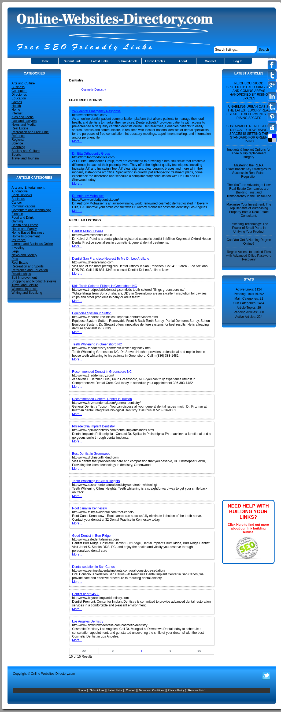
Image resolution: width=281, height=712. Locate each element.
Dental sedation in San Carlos (93, 567)
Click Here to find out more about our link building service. (248, 528)
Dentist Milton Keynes (87, 231)
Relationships (21, 274)
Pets (15, 259)
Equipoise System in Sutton (92, 313)
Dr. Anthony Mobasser (88, 196)
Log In (238, 61)
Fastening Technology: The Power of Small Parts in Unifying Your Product (249, 227)
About (183, 61)
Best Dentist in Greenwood (91, 454)
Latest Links (99, 61)
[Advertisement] (132, 71)
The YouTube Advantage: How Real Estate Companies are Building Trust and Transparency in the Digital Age (249, 190)
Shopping (18, 147)
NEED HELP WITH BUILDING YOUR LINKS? (248, 511)
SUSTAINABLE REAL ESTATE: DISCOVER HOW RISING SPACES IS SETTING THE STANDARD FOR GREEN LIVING (248, 133)
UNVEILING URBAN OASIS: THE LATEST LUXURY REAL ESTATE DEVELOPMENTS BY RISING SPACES (249, 112)
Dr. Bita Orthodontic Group (91, 153)
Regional (18, 139)
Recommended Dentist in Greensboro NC (102, 372)
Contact (210, 61)
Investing (18, 247)
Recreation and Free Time (30, 132)
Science (17, 143)
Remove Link (196, 690)
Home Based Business (28, 232)
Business (18, 87)
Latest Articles (155, 61)
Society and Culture (26, 151)
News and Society (24, 255)
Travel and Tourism (25, 158)
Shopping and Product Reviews (34, 281)
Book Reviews (22, 195)
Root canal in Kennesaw (89, 508)
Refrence (18, 136)
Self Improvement (24, 277)
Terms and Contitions (151, 690)
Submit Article (127, 61)
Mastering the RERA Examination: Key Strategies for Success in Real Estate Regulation (248, 170)
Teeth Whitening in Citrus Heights (96, 481)
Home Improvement (26, 236)
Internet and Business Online (32, 244)
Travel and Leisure (25, 285)
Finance (17, 214)
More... (77, 141)
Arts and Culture (23, 83)
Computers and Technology (31, 210)
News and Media (23, 124)
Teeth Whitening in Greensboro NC (97, 344)
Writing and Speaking (27, 293)
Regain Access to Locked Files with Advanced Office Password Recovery (248, 255)
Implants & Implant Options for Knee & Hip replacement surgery (248, 153)
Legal (15, 251)
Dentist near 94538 (85, 594)
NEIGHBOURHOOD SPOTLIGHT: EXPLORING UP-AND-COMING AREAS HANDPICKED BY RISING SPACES (248, 90)
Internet (17, 113)
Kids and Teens (23, 117)
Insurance (19, 240)
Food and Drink (23, 217)
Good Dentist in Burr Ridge (91, 536)
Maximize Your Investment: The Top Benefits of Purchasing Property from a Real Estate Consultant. (248, 210)
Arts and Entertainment (28, 187)
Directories (19, 94)
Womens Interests (24, 289)
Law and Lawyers (24, 121)
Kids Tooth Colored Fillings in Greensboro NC (104, 286)
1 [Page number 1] (142, 651)
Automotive (20, 191)
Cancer (17, 202)
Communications (23, 206)
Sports (16, 154)
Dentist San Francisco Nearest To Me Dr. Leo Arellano (110, 258)
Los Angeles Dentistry (87, 621)
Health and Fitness (25, 225)
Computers (19, 91)
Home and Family (24, 229)
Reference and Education (30, 270)
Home (44, 61)
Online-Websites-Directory (49, 674)
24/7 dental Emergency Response (96, 111)
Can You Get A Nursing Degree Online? (249, 241)
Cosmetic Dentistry (93, 89)
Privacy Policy (176, 690)
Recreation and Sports (27, 266)
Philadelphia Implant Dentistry (93, 426)
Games (17, 102)
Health (16, 106)
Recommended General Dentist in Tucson (102, 399)
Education (19, 98)
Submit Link (72, 61)
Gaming (17, 221)
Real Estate (20, 128)
